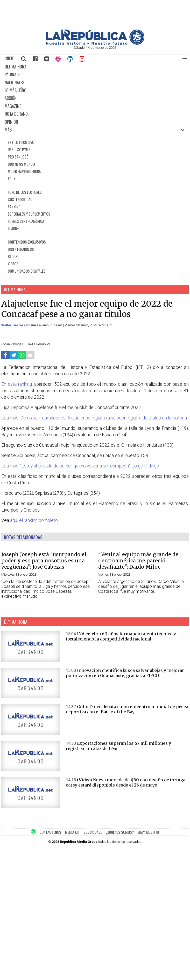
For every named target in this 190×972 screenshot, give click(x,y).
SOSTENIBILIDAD (20, 199)
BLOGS (13, 256)
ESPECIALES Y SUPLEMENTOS (29, 214)
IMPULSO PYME (19, 149)
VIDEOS (13, 263)
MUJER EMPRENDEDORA (24, 171)
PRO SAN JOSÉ (18, 157)
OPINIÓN (11, 122)
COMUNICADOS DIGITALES (27, 271)
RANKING (14, 206)
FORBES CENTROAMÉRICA (26, 221)
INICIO (10, 58)
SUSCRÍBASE (92, 832)
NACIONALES (14, 82)
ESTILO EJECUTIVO (21, 142)
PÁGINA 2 (12, 74)
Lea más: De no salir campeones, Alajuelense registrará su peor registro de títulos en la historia (94, 417)
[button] (184, 58)
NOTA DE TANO (16, 114)
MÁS (8, 130)
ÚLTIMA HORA (15, 67)
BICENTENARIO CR (21, 249)
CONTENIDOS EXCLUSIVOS (27, 242)
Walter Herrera (13, 325)
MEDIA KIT (72, 832)
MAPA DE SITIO (148, 832)
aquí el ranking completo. (34, 520)
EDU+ (11, 178)
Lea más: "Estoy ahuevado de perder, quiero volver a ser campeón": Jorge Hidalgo (80, 465)
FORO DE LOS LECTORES (25, 192)
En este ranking (16, 384)
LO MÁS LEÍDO (15, 90)
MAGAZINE (13, 106)
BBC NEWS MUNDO (21, 164)
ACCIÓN (11, 98)
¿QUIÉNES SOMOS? (120, 832)
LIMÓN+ (13, 228)
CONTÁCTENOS (50, 832)
